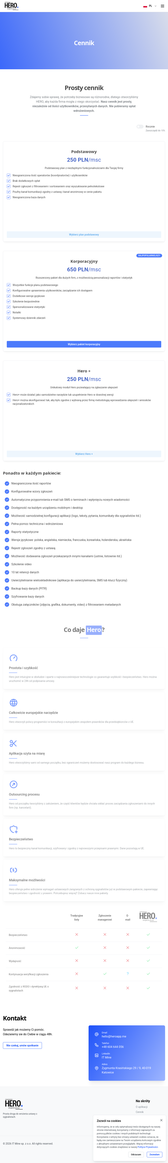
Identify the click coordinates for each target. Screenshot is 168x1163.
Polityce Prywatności (148, 1147)
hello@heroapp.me (114, 1036)
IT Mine (106, 1057)
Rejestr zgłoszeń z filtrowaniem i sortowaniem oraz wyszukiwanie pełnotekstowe (58, 185)
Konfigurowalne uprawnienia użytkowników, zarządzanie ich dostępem (52, 290)
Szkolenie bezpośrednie (26, 301)
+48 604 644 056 (113, 1047)
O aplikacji (142, 1106)
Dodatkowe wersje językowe (29, 295)
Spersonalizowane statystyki (29, 306)
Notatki (17, 312)
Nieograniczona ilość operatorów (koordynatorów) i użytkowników (50, 174)
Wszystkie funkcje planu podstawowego (35, 284)
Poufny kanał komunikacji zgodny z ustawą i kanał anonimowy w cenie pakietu (57, 191)
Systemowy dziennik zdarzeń (29, 317)
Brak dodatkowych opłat (26, 180)
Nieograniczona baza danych (29, 196)
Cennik (140, 1112)
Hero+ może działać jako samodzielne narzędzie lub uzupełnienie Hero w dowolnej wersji (63, 394)
